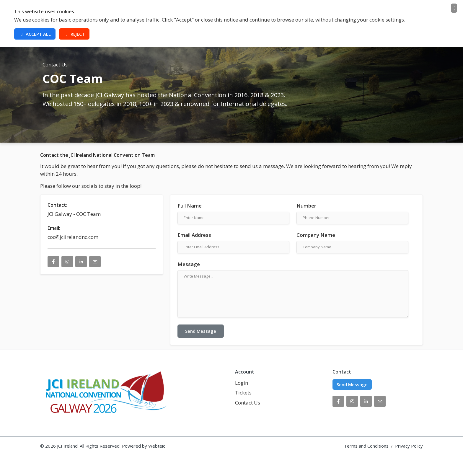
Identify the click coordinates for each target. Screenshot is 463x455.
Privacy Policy (409, 446)
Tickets (243, 392)
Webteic (156, 446)
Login (241, 382)
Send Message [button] (352, 384)
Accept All (35, 34)
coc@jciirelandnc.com (73, 237)
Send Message (200, 331)
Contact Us (247, 402)
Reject (74, 34)
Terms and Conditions (366, 446)
